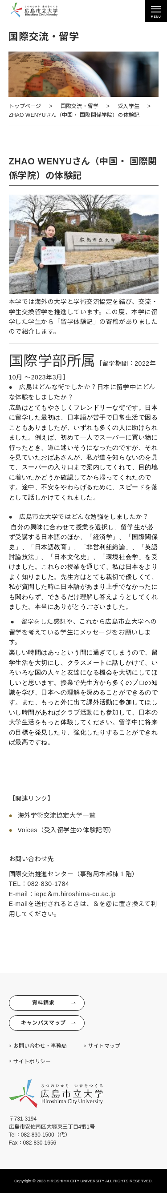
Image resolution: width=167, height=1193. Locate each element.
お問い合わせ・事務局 (40, 1046)
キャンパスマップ (48, 1023)
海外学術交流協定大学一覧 (57, 815)
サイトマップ (104, 1046)
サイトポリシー (32, 1061)
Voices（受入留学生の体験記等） (66, 830)
